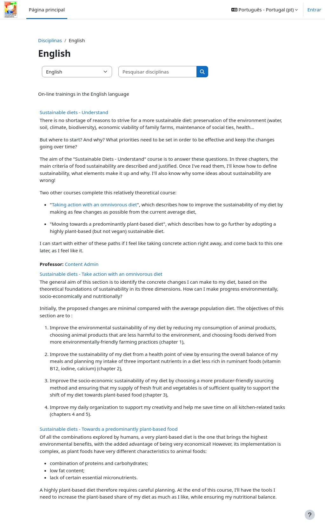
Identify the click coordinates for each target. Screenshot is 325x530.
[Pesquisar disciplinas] (157, 72)
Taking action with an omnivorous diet (94, 204)
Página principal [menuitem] (47, 9)
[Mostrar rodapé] (310, 515)
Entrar (314, 9)
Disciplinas (50, 40)
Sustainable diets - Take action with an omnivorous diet (101, 274)
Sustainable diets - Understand (74, 112)
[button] (264, 9)
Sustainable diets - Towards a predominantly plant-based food (109, 429)
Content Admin (81, 264)
